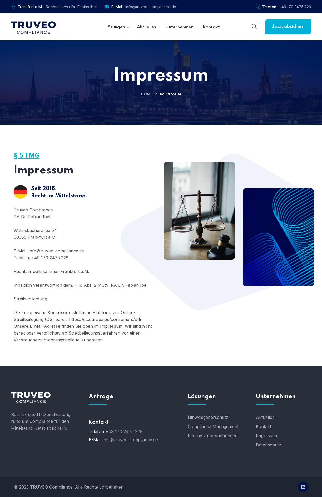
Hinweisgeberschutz (208, 417)
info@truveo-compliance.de (150, 6)
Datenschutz (268, 445)
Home (146, 94)
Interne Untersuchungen (212, 435)
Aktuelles (265, 417)
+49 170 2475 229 (295, 6)
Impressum (267, 435)
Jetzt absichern (288, 26)
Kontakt (263, 426)
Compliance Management (213, 426)
